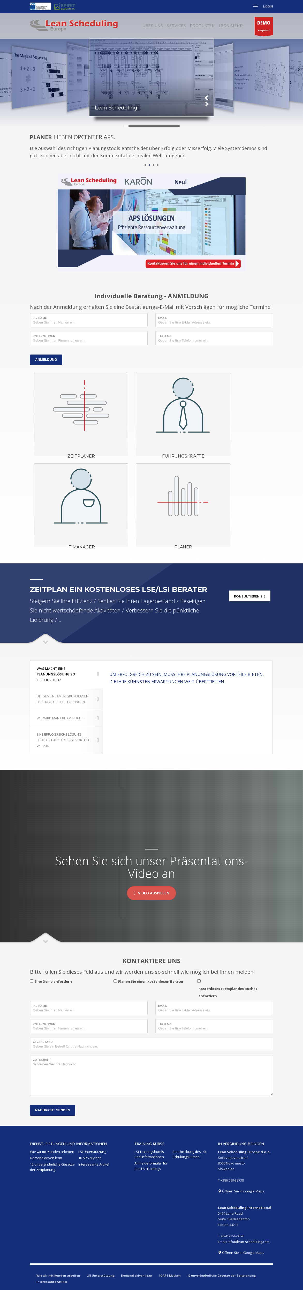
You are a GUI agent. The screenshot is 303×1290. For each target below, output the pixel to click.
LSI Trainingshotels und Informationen (149, 1154)
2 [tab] (149, 165)
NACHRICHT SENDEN (52, 1110)
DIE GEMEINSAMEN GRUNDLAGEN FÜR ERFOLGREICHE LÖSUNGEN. (68, 699)
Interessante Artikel (93, 1164)
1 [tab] (145, 165)
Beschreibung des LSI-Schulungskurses (189, 1154)
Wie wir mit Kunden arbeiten (52, 1151)
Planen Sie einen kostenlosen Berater (151, 981)
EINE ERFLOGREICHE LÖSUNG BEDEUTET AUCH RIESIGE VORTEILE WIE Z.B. (68, 740)
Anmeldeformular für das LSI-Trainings (151, 1166)
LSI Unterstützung (92, 1151)
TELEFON (164, 336)
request (264, 27)
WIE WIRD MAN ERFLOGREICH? (68, 718)
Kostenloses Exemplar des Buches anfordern (228, 992)
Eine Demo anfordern (53, 981)
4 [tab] (158, 165)
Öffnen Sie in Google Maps (241, 1191)
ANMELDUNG (46, 359)
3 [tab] (154, 165)
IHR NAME (40, 318)
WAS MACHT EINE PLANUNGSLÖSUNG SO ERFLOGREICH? (68, 674)
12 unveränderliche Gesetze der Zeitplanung (52, 1167)
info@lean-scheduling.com (248, 1241)
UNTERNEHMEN (44, 336)
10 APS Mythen (90, 1157)
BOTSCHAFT (42, 1059)
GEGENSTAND (43, 1042)
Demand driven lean (46, 1157)
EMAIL (162, 318)
